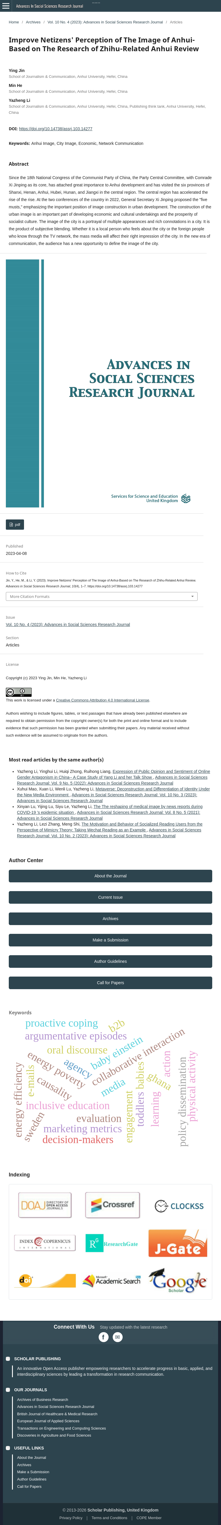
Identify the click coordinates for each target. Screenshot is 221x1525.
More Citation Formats (29, 596)
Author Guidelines (110, 961)
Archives (33, 22)
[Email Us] (118, 1337)
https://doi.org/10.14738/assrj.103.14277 (55, 128)
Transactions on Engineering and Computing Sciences (61, 1428)
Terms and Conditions (109, 1518)
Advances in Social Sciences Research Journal (55, 1407)
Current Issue (110, 897)
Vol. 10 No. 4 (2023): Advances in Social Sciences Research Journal (105, 22)
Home (14, 22)
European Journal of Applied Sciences (48, 1421)
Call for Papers (110, 982)
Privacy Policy (70, 1518)
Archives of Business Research (42, 1400)
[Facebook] (104, 1337)
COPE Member (149, 1518)
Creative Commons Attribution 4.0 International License (102, 700)
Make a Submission (110, 940)
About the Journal (111, 876)
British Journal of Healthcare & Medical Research (57, 1414)
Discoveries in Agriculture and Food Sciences (54, 1435)
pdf (17, 524)
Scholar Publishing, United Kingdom (123, 1510)
